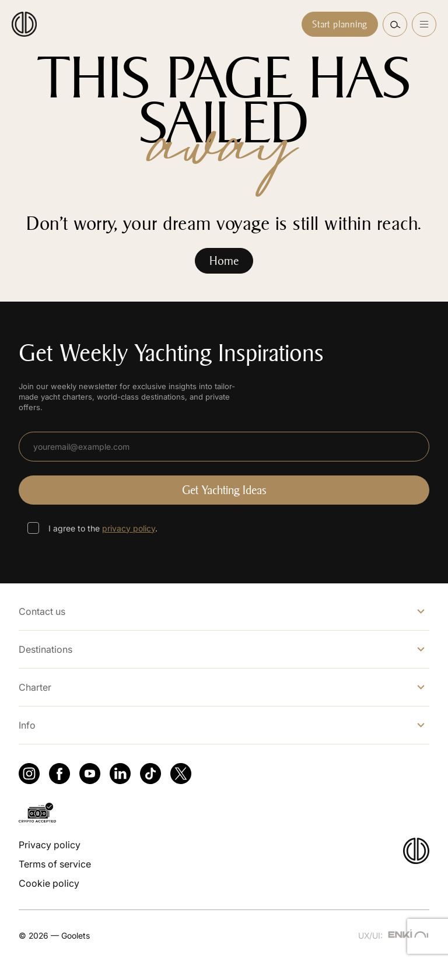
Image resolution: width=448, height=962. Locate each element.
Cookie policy (49, 883)
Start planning (340, 24)
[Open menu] (424, 24)
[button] (395, 24)
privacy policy (128, 528)
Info (27, 725)
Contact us (42, 611)
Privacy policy (49, 845)
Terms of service (55, 864)
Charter (35, 687)
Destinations (45, 649)
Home (224, 261)
